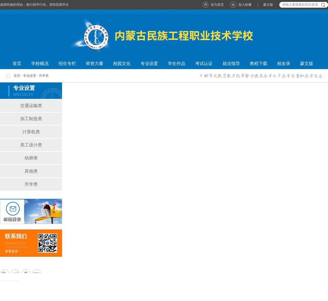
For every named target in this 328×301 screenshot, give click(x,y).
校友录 (283, 63)
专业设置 (149, 63)
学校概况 (40, 63)
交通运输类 (31, 105)
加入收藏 (244, 5)
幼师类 (31, 158)
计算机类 (31, 131)
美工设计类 (31, 145)
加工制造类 (31, 118)
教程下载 (258, 63)
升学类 (44, 76)
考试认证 (204, 63)
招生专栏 (67, 63)
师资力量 (94, 63)
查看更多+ (12, 251)
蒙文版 (268, 5)
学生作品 (176, 63)
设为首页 (217, 5)
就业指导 (231, 63)
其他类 (31, 171)
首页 (17, 63)
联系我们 (16, 236)
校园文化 (122, 63)
